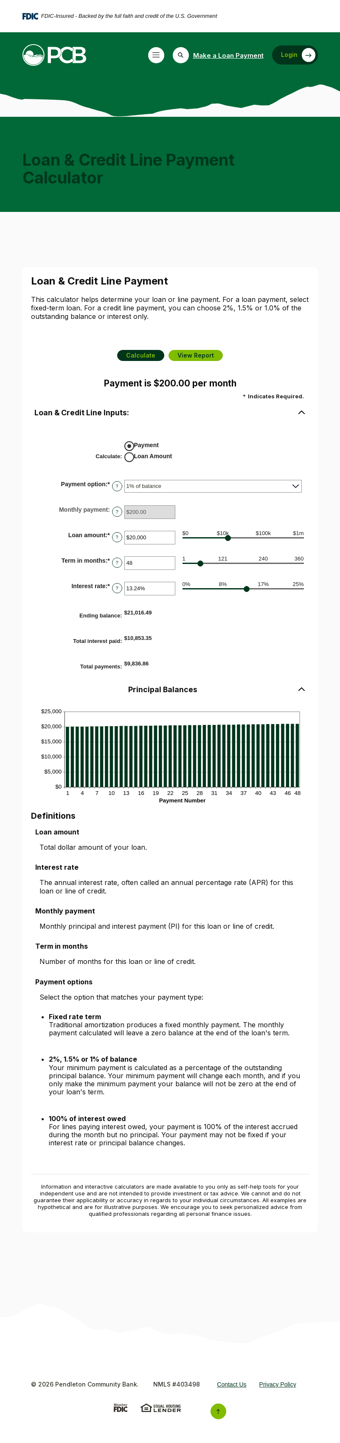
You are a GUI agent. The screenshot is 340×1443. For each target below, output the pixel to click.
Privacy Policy (277, 1384)
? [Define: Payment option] (117, 486)
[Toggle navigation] (156, 55)
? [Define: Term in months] (117, 562)
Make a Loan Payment (228, 55)
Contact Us (231, 1384)
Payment (146, 445)
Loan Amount (153, 456)
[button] (170, 413)
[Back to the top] (218, 1411)
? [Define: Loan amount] (117, 537)
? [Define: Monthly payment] (117, 511)
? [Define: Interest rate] (117, 588)
